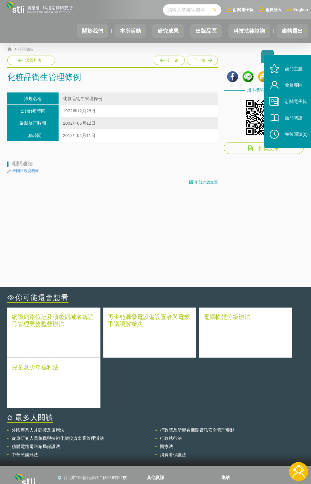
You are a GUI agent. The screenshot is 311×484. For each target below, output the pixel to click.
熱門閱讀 (291, 123)
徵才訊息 (158, 443)
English (300, 9)
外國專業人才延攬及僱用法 (38, 379)
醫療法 (166, 395)
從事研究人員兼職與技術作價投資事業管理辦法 (58, 387)
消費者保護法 (173, 403)
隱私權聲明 (160, 435)
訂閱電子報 (243, 9)
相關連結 (25, 49)
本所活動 (125, 31)
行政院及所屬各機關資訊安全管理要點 (197, 379)
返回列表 (33, 60)
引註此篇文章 (206, 182)
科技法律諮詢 (247, 31)
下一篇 (202, 59)
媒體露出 (291, 31)
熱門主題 (291, 73)
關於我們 (86, 31)
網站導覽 (158, 460)
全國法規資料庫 (25, 171)
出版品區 (203, 31)
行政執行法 (171, 387)
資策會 (230, 435)
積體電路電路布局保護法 (36, 395)
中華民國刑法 (25, 403)
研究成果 (164, 31)
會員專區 (291, 90)
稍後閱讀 (293, 139)
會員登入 (273, 9)
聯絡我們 (158, 451)
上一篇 (169, 59)
